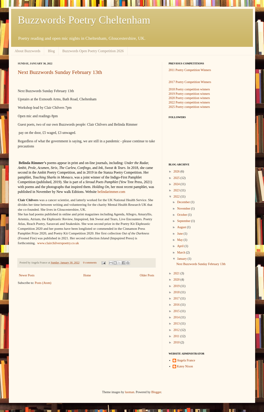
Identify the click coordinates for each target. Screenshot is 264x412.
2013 (177, 323)
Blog (51, 51)
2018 (177, 292)
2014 (177, 317)
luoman (129, 392)
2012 (177, 330)
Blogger (156, 392)
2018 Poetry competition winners (189, 89)
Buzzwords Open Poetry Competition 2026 (93, 51)
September (184, 221)
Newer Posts (26, 275)
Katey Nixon (185, 366)
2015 (177, 311)
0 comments (90, 262)
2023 (177, 190)
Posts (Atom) (43, 283)
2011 (176, 336)
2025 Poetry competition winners (189, 107)
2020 (177, 279)
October (182, 214)
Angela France (186, 360)
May (180, 240)
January (182, 258)
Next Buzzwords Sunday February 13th (60, 72)
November (184, 208)
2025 (177, 178)
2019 (177, 286)
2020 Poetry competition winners (189, 98)
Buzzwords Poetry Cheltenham (84, 20)
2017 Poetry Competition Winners (190, 82)
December (184, 202)
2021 (177, 273)
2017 (177, 298)
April (180, 246)
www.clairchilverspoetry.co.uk (58, 243)
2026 (177, 171)
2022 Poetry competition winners (189, 102)
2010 (177, 342)
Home (87, 275)
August (182, 227)
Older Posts (147, 275)
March (181, 252)
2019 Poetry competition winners (189, 93)
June (180, 233)
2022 (177, 196)
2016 (177, 304)
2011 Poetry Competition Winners (190, 70)
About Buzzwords (27, 51)
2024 (177, 184)
